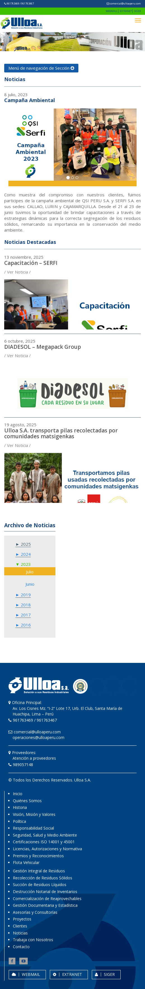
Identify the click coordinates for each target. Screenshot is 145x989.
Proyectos (22, 919)
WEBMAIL (112, 11)
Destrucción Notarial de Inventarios (45, 891)
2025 (25, 544)
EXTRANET (126, 11)
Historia (20, 807)
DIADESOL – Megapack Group (42, 346)
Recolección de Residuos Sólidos (42, 877)
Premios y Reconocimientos (38, 855)
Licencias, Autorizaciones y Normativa (47, 848)
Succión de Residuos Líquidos (39, 884)
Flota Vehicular (26, 862)
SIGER (137, 11)
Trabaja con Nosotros (33, 939)
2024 (25, 554)
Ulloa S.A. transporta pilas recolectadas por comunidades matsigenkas (61, 433)
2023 (25, 564)
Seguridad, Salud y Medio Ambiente (45, 835)
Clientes (20, 926)
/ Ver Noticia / (17, 272)
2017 (25, 615)
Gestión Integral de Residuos (39, 870)
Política (19, 821)
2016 (25, 625)
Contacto (21, 946)
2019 (25, 594)
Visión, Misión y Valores (34, 814)
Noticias (20, 933)
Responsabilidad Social (33, 828)
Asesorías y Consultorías (35, 912)
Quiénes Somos (27, 800)
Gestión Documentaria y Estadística (45, 905)
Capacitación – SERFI (30, 263)
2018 (25, 604)
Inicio (17, 793)
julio (30, 571)
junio (29, 584)
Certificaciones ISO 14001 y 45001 (44, 841)
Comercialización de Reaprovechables (47, 898)
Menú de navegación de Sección (41, 68)
